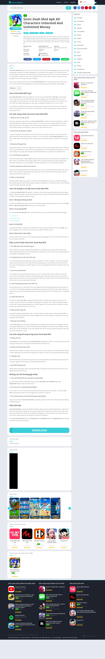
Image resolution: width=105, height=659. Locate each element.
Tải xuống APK (15, 28)
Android (36, 16)
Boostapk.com (14, 215)
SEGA (24, 47)
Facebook (27, 59)
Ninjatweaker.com (16, 220)
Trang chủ (58, 2)
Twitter (36, 59)
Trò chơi (66, 2)
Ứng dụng (72, 2)
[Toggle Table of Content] (18, 88)
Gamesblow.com (15, 218)
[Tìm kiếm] (40, 8)
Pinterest (46, 59)
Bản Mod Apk (49, 33)
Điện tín (55, 59)
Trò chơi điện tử (34, 33)
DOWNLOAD (28, 430)
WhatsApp (65, 59)
